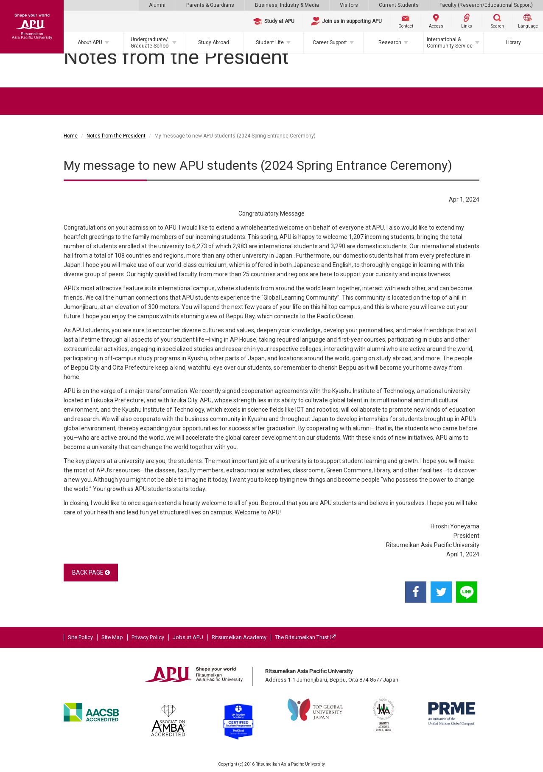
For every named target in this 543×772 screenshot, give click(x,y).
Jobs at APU (188, 637)
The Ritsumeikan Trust (305, 637)
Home (71, 136)
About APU (90, 42)
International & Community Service (450, 42)
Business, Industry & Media (287, 5)
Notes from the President (116, 136)
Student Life (270, 42)
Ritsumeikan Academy (239, 637)
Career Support (330, 42)
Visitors (349, 5)
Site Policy (80, 637)
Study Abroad (213, 42)
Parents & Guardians (210, 5)
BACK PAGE (91, 572)
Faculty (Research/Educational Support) (486, 5)
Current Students (399, 5)
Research (389, 42)
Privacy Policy (148, 637)
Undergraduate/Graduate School (150, 42)
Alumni (157, 5)
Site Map (112, 637)
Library (513, 42)
